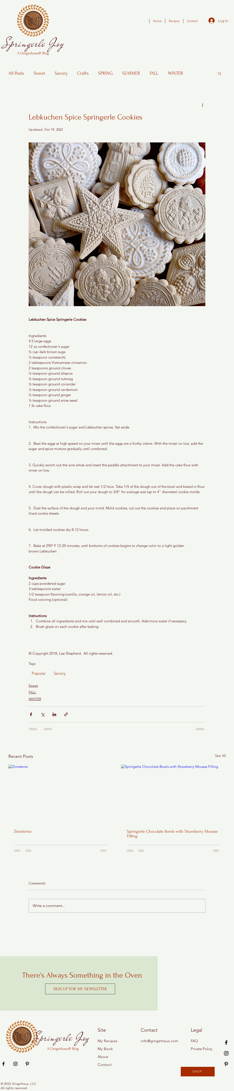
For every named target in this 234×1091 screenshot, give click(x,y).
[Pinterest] (226, 1064)
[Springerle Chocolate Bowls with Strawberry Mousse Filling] (173, 794)
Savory (61, 73)
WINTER (175, 73)
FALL (154, 73)
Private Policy (201, 1048)
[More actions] (202, 105)
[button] (219, 73)
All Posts (16, 73)
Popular (39, 673)
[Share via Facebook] (31, 714)
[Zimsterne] (60, 794)
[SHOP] (198, 1071)
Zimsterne (23, 831)
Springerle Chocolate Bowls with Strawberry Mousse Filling (172, 833)
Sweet (39, 73)
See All (220, 756)
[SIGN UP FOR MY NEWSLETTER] (80, 989)
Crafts (83, 73)
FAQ (194, 1041)
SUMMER (131, 73)
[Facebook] (226, 1043)
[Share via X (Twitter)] (42, 714)
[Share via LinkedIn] (54, 714)
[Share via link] (66, 714)
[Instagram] (226, 1053)
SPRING (105, 73)
